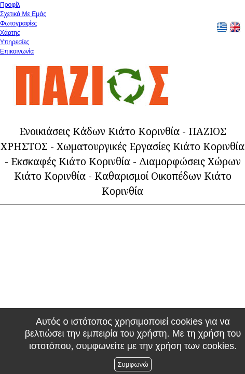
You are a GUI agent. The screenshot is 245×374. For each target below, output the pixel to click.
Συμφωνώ (132, 364)
